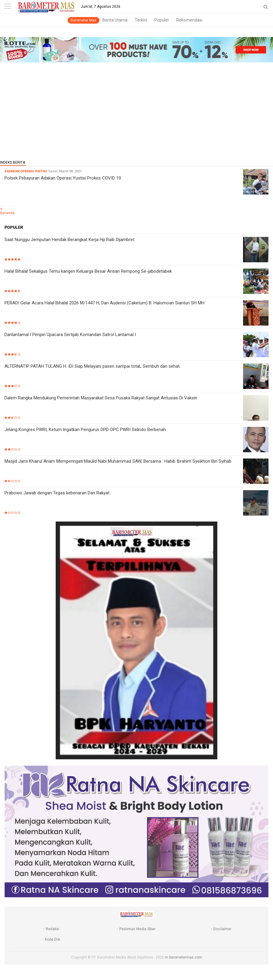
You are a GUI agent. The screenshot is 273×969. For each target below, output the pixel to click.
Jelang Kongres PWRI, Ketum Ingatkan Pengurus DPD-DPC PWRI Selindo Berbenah (85, 429)
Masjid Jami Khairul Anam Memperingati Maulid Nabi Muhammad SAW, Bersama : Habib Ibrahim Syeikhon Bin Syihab (117, 461)
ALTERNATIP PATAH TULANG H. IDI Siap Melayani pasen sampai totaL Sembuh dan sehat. (92, 366)
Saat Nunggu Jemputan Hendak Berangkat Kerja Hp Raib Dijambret (69, 239)
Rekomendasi (189, 20)
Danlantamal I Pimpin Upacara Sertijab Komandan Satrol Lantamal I (70, 334)
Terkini (141, 20)
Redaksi (52, 929)
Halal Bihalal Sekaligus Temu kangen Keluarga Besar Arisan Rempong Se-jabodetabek (88, 271)
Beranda (7, 213)
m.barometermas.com (183, 957)
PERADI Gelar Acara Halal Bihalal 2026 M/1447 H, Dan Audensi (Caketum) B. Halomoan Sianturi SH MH (104, 303)
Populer (161, 20)
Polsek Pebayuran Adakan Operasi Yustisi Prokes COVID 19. (63, 178)
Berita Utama (115, 20)
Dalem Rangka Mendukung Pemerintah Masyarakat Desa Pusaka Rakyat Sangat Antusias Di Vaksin (100, 398)
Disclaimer (222, 929)
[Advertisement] (136, 109)
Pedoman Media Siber (137, 929)
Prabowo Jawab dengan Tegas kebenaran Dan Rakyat (57, 493)
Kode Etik (52, 939)
